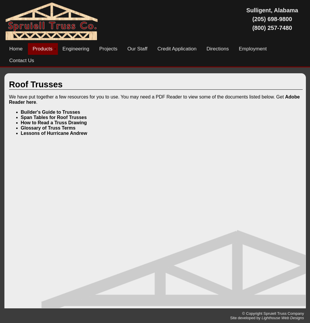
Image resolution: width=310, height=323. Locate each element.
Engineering (76, 49)
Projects (108, 49)
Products (42, 49)
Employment (253, 49)
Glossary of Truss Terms (48, 127)
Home (16, 49)
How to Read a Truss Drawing (54, 122)
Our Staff (138, 49)
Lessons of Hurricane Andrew (54, 133)
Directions (218, 49)
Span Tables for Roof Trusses (54, 117)
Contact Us (21, 60)
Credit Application (177, 49)
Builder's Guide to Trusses (50, 112)
